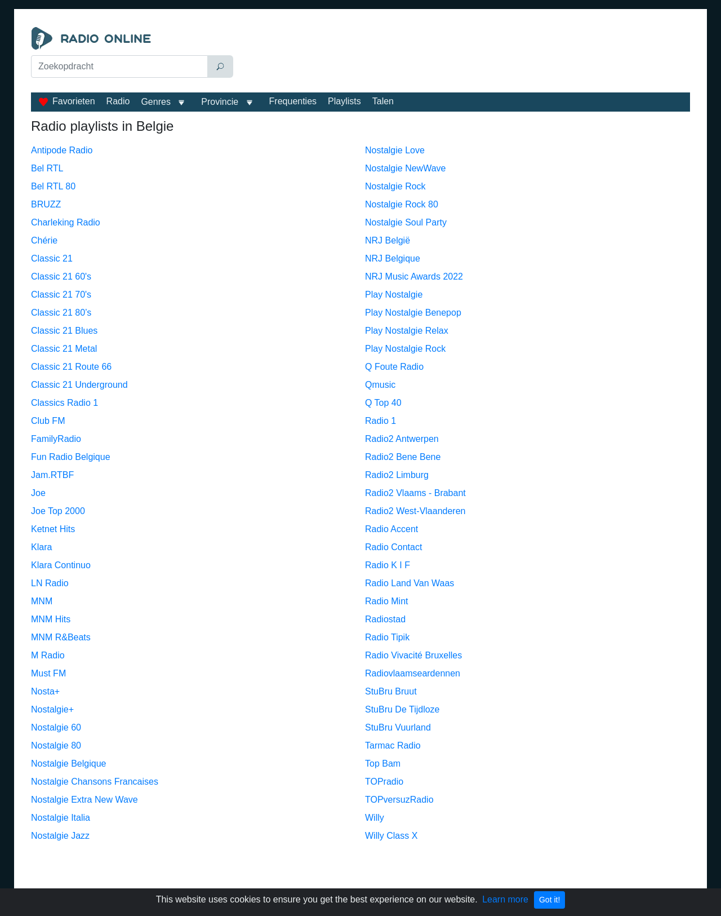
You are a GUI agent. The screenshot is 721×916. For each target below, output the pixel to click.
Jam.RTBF (52, 475)
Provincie (221, 102)
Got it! (549, 899)
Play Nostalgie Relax (406, 330)
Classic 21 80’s (61, 312)
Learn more (505, 899)
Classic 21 (52, 258)
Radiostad (385, 619)
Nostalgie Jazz (60, 835)
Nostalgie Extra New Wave (84, 799)
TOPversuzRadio (399, 799)
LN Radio (50, 583)
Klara (41, 547)
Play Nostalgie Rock (405, 348)
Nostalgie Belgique (68, 763)
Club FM (48, 421)
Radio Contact (393, 547)
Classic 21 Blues (64, 330)
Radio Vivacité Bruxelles (413, 655)
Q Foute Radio (394, 366)
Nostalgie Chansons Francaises (94, 781)
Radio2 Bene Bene (402, 457)
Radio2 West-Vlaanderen (415, 511)
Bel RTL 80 (53, 186)
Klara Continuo (61, 565)
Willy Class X (391, 835)
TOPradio (384, 781)
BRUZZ (46, 204)
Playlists (344, 101)
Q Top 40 (383, 403)
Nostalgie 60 (56, 727)
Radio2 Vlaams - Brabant (415, 493)
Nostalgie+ (52, 709)
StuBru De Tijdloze (402, 709)
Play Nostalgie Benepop (413, 312)
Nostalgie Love (395, 150)
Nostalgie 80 (56, 745)
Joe (38, 493)
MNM (41, 601)
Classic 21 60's (61, 276)
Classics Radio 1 (64, 403)
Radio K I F (387, 565)
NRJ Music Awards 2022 (414, 276)
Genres (155, 102)
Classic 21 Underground (79, 385)
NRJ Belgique (392, 258)
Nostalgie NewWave (405, 168)
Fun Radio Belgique (70, 457)
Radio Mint (386, 601)
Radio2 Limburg (397, 475)
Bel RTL (47, 168)
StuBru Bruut (391, 691)
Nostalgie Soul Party (406, 222)
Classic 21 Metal (64, 348)
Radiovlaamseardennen (412, 673)
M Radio (48, 655)
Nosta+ (45, 691)
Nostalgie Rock (395, 186)
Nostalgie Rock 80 (401, 204)
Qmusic (380, 385)
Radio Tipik (387, 637)
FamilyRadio (56, 439)
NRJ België (387, 240)
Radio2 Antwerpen (402, 439)
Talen (383, 101)
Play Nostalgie (393, 294)
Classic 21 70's (61, 294)
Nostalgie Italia (60, 817)
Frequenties (293, 101)
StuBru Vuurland (398, 727)
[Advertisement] (464, 55)
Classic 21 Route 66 (71, 366)
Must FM (48, 673)
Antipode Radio (61, 150)
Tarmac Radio (393, 745)
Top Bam (382, 763)
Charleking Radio (65, 222)
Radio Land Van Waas (409, 583)
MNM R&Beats (61, 637)
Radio (118, 101)
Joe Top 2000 (58, 511)
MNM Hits (50, 619)
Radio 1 (380, 421)
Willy (374, 817)
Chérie (44, 240)
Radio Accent (391, 529)
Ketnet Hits (53, 529)
